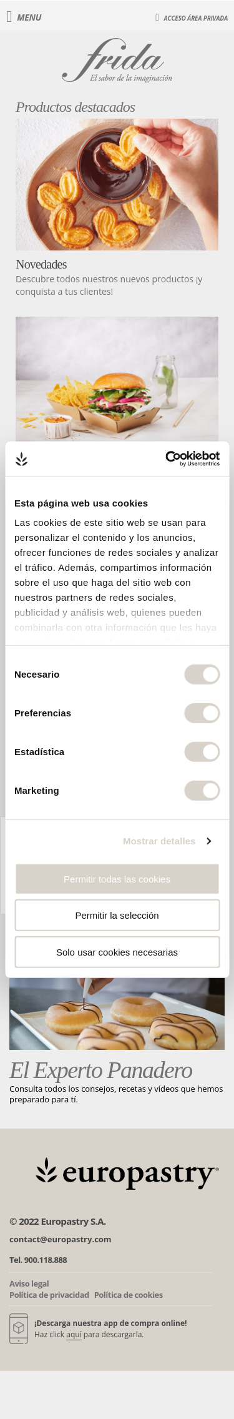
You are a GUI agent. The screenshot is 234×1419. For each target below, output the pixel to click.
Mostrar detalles (159, 841)
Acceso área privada (191, 17)
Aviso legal (29, 1283)
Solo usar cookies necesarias (117, 951)
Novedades (41, 264)
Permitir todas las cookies (117, 878)
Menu (23, 17)
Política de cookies (128, 1294)
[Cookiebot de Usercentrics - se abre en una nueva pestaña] (167, 459)
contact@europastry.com (60, 1239)
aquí (73, 1334)
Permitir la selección (116, 915)
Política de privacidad (49, 1294)
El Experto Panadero (100, 1070)
